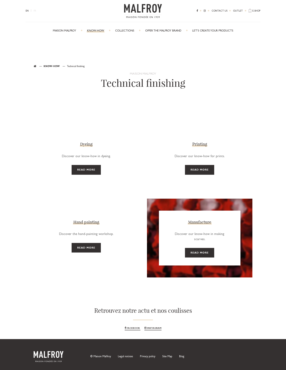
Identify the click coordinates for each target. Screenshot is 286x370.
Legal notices (125, 356)
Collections (124, 31)
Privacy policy (147, 356)
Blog (181, 356)
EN (27, 11)
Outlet (238, 11)
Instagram (152, 328)
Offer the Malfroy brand (163, 31)
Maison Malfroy (64, 31)
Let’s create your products (212, 31)
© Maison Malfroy (100, 356)
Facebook (132, 328)
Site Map (167, 356)
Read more (86, 170)
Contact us (219, 11)
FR (35, 11)
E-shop (256, 11)
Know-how (95, 31)
